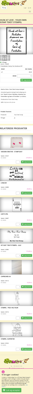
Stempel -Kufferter (8, 339)
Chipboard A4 (6, 276)
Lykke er (4, 183)
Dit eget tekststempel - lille (11, 245)
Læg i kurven (26, 80)
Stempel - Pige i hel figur (9, 308)
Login (25, 8)
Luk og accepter (11, 390)
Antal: (15, 76)
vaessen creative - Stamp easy (11, 152)
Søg (4, 7)
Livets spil (4, 214)
